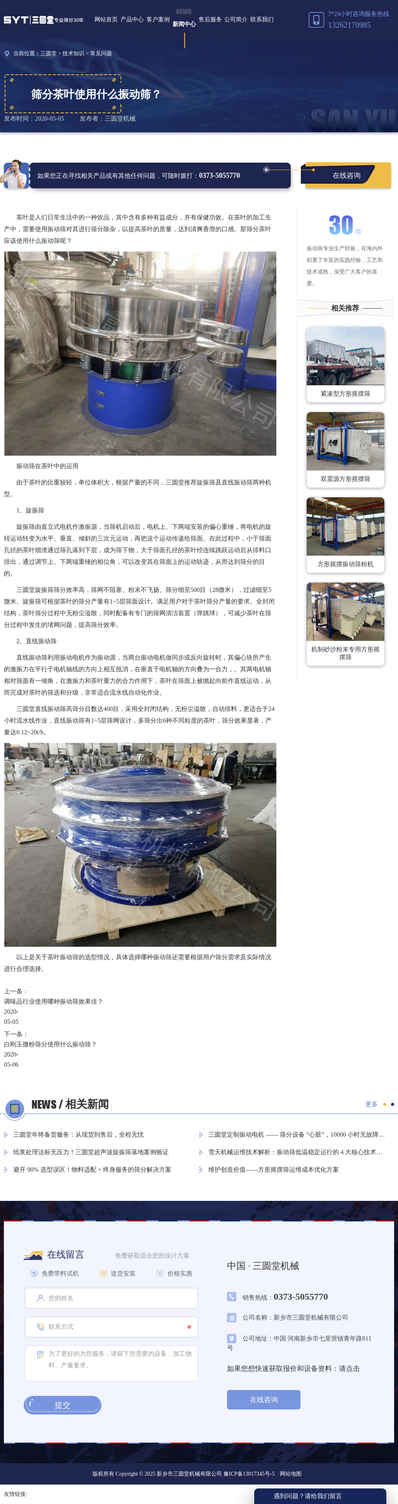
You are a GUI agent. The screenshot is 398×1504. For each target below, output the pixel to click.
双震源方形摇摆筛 (345, 479)
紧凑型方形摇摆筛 (345, 393)
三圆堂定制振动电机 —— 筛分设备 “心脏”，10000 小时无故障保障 (297, 1134)
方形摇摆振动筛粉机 (346, 564)
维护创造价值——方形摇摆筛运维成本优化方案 (273, 1169)
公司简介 (236, 19)
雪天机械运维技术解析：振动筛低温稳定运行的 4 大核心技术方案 (297, 1152)
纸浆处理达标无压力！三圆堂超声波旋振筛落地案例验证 (91, 1152)
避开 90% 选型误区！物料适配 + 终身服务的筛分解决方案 (92, 1169)
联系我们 (262, 19)
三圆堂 (48, 53)
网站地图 (291, 1474)
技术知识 (73, 53)
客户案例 (158, 19)
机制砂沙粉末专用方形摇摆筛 (345, 653)
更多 (371, 1104)
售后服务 (210, 19)
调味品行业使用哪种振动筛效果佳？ (53, 1001)
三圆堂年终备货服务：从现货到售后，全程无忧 (78, 1134)
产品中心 (132, 19)
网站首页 (106, 19)
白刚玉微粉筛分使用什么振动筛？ (50, 1044)
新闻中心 (184, 24)
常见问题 (101, 53)
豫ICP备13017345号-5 (248, 1474)
